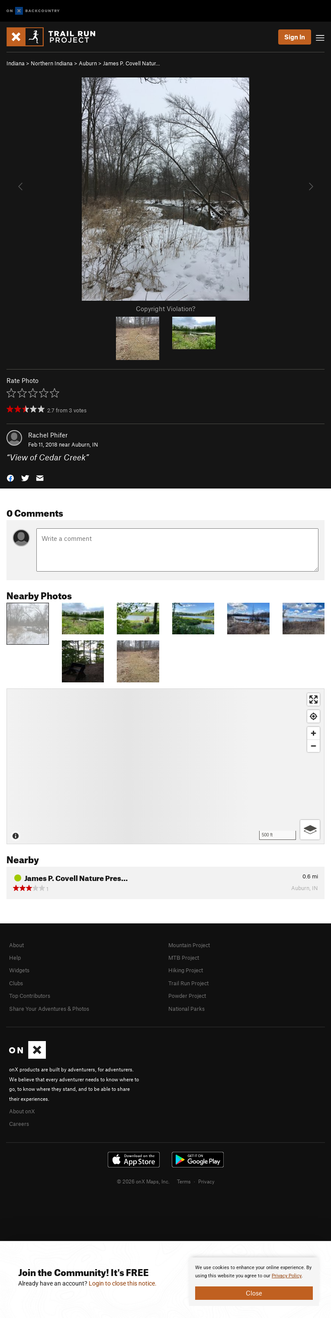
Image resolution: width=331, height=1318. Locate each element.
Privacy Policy (287, 1276)
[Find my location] (313, 716)
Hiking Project (185, 970)
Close (254, 1293)
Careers (19, 1123)
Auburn (88, 63)
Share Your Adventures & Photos (49, 1008)
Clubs (16, 983)
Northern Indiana (52, 63)
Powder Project (187, 995)
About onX (22, 1111)
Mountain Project (189, 945)
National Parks (186, 1008)
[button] (10, 477)
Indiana (15, 63)
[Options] (310, 829)
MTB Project (183, 957)
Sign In (294, 37)
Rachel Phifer (47, 435)
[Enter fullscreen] (313, 699)
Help (15, 957)
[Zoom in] (313, 733)
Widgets (19, 970)
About (16, 945)
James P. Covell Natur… (131, 63)
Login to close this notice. (123, 1283)
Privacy (206, 1181)
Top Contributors (29, 995)
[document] (254, 1281)
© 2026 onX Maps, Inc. (143, 1181)
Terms (184, 1181)
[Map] (165, 766)
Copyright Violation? (165, 308)
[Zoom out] (313, 745)
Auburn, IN (84, 444)
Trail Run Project (188, 983)
